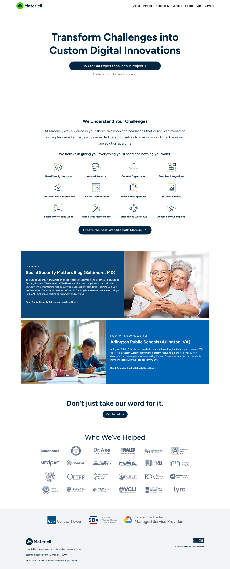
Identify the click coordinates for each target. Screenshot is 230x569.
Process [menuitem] (189, 5)
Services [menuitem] (177, 5)
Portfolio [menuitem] (147, 5)
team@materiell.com (37, 554)
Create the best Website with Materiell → (115, 230)
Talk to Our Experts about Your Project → (115, 66)
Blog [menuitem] (199, 5)
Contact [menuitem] (209, 5)
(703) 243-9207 (58, 554)
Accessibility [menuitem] (162, 5)
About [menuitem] (136, 5)
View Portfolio (115, 414)
